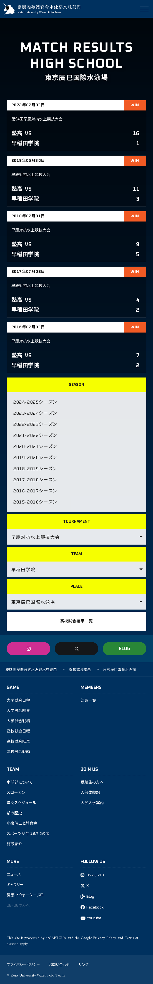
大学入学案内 (92, 803)
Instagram (95, 875)
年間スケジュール (21, 803)
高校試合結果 (18, 742)
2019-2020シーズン (35, 457)
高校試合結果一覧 (76, 621)
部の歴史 (14, 813)
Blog (90, 897)
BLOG (124, 648)
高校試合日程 (18, 731)
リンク (84, 964)
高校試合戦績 (18, 752)
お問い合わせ (59, 964)
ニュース (14, 875)
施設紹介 (14, 844)
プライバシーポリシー (23, 964)
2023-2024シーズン (35, 413)
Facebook (95, 907)
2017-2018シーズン (35, 480)
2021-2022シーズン (35, 435)
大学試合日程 (18, 701)
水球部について (20, 782)
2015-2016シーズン (35, 502)
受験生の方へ (92, 782)
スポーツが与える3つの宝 (28, 834)
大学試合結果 (18, 711)
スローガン (16, 793)
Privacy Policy (104, 938)
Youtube (94, 918)
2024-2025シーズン (35, 402)
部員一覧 (88, 701)
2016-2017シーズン (35, 491)
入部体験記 (90, 793)
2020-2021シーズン (35, 446)
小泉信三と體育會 (22, 824)
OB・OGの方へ (18, 905)
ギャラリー (15, 885)
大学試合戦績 (18, 721)
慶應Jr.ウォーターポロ (25, 895)
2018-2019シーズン (35, 469)
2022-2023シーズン (35, 424)
